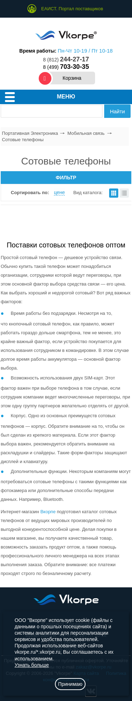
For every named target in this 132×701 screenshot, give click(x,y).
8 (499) (66, 67)
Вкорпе (48, 511)
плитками (113, 193)
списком (124, 193)
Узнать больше (31, 665)
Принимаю (70, 684)
